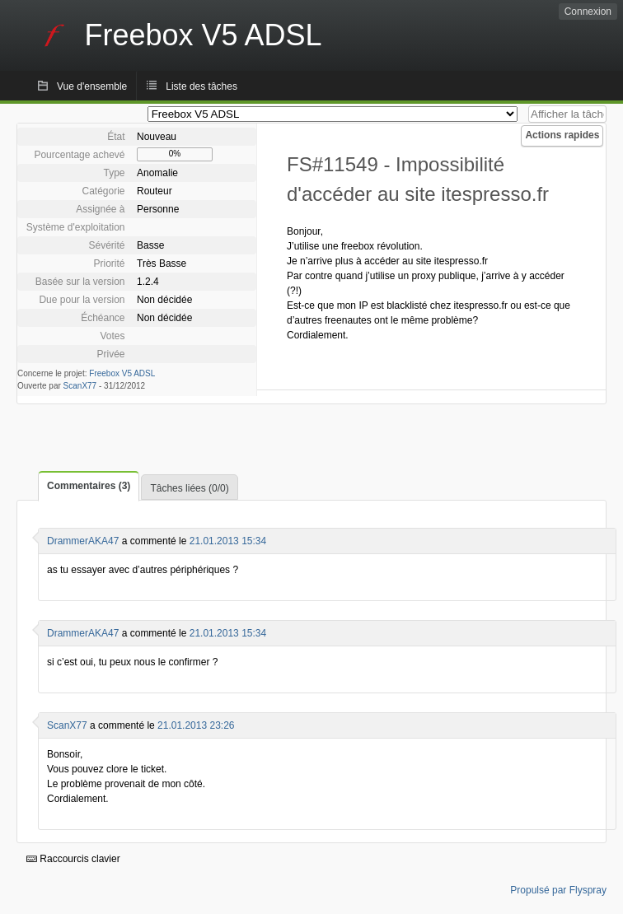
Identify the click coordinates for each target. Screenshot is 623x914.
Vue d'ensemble (92, 86)
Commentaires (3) (88, 486)
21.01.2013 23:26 (195, 725)
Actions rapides (562, 135)
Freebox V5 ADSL (122, 373)
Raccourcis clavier (73, 859)
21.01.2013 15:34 (228, 541)
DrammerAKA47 (83, 541)
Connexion (587, 11)
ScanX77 (80, 385)
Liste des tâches (201, 86)
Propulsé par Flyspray (558, 890)
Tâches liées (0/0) (189, 488)
